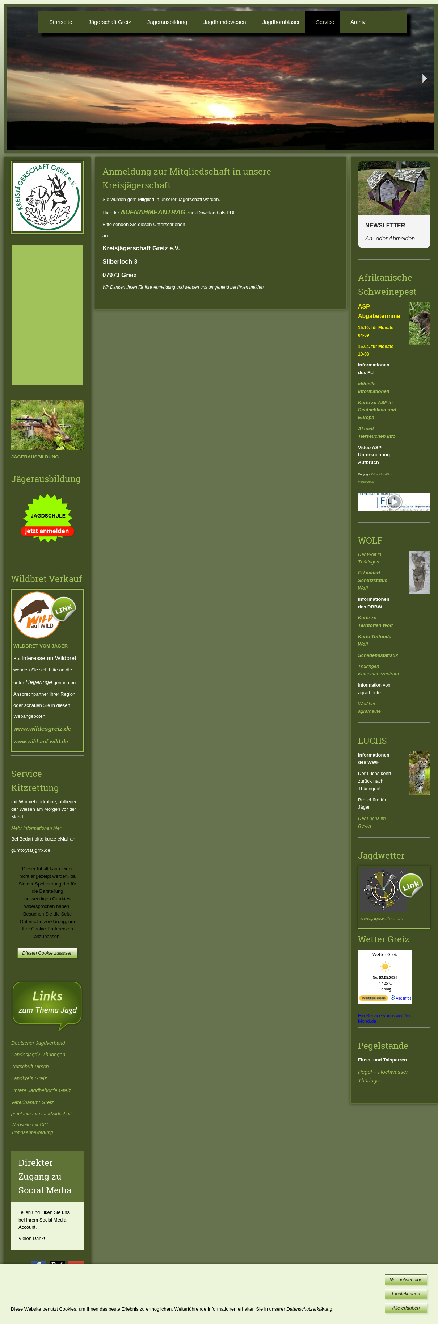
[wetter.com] (373, 999)
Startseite (60, 22)
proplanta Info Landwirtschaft (41, 1113)
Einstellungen (406, 1293)
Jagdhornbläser (281, 22)
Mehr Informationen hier (36, 828)
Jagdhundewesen (224, 22)
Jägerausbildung (167, 22)
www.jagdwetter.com (381, 918)
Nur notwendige (405, 1279)
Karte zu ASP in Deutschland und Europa (377, 410)
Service (325, 22)
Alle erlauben (406, 1308)
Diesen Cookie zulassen (47, 953)
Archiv (358, 22)
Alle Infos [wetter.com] (401, 998)
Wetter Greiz (385, 954)
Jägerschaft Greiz (109, 22)
